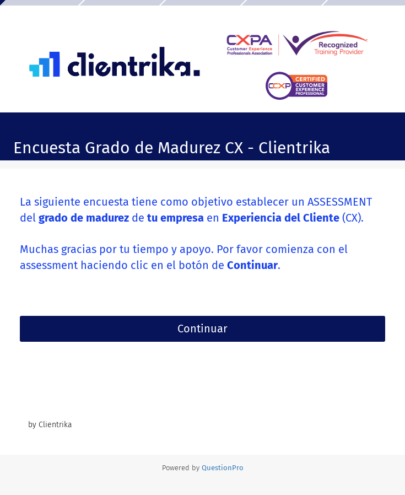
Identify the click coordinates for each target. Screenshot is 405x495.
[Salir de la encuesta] (386, 124)
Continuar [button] (202, 328)
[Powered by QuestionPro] (223, 468)
